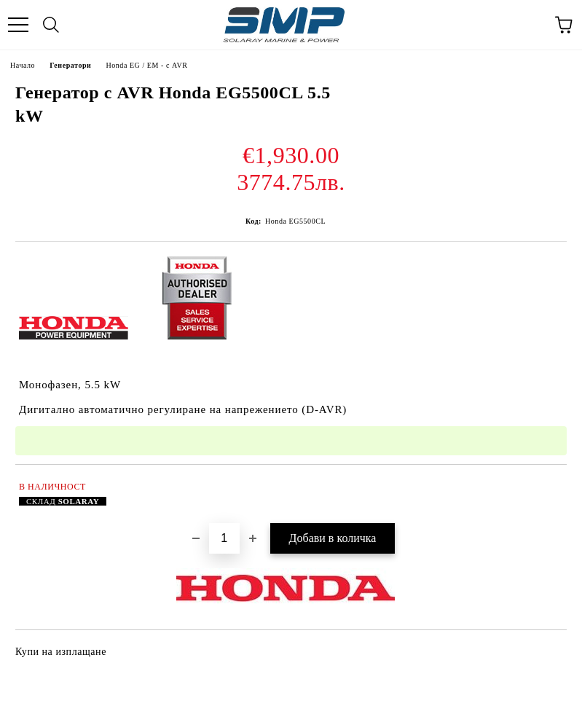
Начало (22, 65)
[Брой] (224, 538)
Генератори (70, 65)
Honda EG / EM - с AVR (146, 65)
